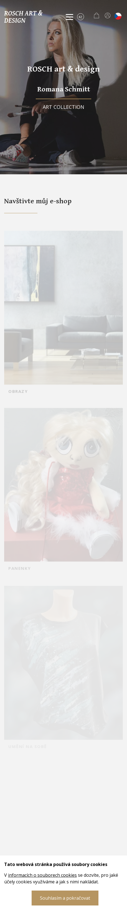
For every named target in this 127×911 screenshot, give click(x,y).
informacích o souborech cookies (42, 875)
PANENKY (19, 574)
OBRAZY (18, 396)
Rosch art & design (23, 16)
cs (118, 16)
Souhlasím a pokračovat (65, 898)
